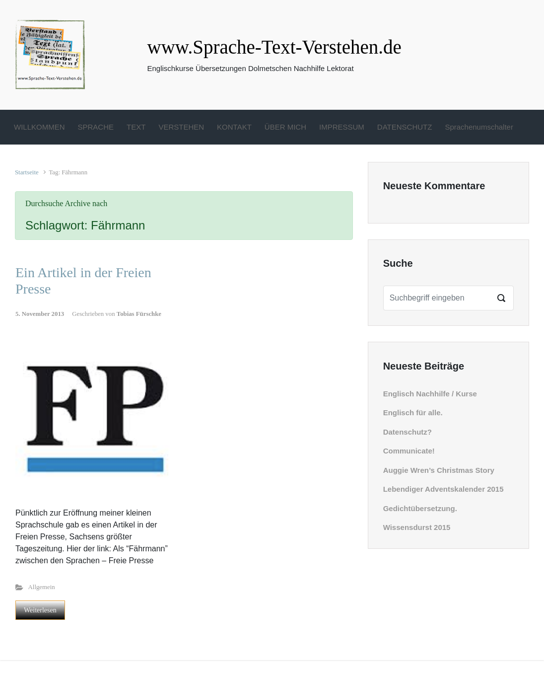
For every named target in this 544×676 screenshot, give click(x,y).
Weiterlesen (40, 610)
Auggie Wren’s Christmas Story (438, 470)
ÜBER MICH (285, 127)
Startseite (27, 172)
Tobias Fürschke (139, 313)
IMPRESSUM (341, 127)
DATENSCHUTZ (404, 127)
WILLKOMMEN (39, 127)
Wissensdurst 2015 (417, 527)
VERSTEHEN (181, 127)
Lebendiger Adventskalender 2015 (443, 489)
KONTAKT (234, 127)
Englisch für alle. (413, 412)
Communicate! (409, 451)
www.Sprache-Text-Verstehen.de (274, 47)
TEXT (136, 127)
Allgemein (41, 587)
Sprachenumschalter (479, 127)
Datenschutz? (407, 432)
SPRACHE (96, 127)
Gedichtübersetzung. (420, 508)
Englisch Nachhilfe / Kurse (430, 393)
